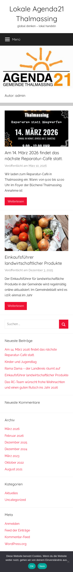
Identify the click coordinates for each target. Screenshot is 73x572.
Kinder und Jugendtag (21, 362)
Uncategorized (15, 500)
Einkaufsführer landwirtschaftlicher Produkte (36, 375)
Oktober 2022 (14, 462)
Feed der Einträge (17, 530)
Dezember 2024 (16, 449)
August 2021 (13, 469)
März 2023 (12, 456)
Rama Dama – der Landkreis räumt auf (32, 368)
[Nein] (68, 562)
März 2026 (12, 429)
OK (32, 566)
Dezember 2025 (16, 442)
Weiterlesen (16, 201)
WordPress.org (15, 544)
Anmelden (12, 524)
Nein (42, 566)
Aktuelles (11, 493)
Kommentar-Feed (17, 537)
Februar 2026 (14, 436)
